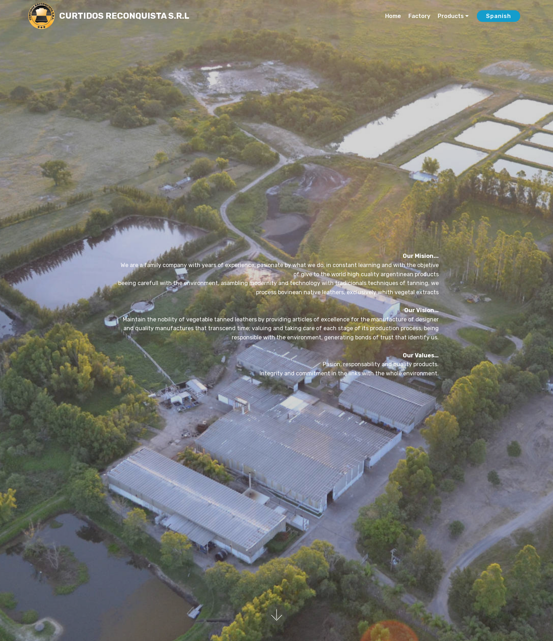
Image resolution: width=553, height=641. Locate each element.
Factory (419, 16)
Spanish (498, 16)
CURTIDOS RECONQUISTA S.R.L (124, 16)
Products (451, 16)
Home (393, 16)
